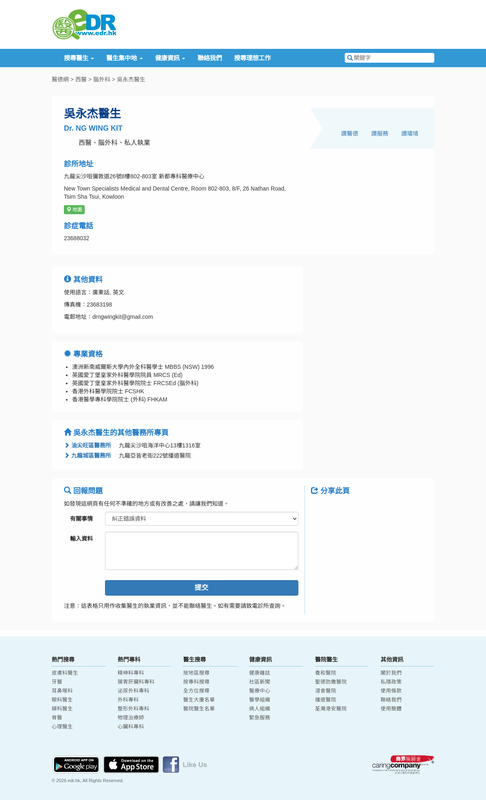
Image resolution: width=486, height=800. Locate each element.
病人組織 (259, 709)
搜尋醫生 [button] (79, 58)
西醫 (81, 79)
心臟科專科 (131, 727)
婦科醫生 (62, 709)
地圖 (74, 210)
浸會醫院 (325, 691)
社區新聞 (259, 682)
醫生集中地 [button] (124, 58)
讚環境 (409, 133)
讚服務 (379, 133)
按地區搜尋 (196, 673)
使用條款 (391, 691)
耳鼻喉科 (62, 691)
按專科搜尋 (196, 682)
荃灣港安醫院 (331, 709)
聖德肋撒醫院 (331, 682)
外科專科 (128, 700)
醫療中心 (259, 691)
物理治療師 (131, 718)
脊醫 (57, 718)
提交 (201, 588)
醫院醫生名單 (199, 709)
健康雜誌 (259, 673)
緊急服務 (259, 718)
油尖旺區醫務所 (87, 445)
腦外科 (101, 79)
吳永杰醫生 (131, 79)
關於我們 (391, 673)
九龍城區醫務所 (87, 455)
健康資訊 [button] (170, 58)
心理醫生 (62, 727)
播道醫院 (325, 700)
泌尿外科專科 (133, 691)
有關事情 (81, 518)
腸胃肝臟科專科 (136, 682)
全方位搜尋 (196, 691)
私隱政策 (391, 682)
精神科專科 (131, 673)
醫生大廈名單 (199, 700)
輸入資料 (81, 538)
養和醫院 (325, 673)
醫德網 (60, 79)
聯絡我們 (209, 58)
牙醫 (57, 682)
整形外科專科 (133, 709)
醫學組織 (259, 700)
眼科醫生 (62, 700)
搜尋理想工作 (252, 58)
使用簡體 (391, 709)
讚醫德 (349, 133)
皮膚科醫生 (65, 673)
